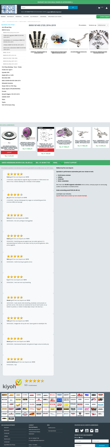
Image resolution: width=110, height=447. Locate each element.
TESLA (3, 99)
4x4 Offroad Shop (6, 27)
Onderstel (18, 16)
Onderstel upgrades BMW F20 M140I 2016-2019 (14, 36)
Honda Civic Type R (7, 69)
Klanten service (51, 427)
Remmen (3, 16)
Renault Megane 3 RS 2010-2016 (11, 94)
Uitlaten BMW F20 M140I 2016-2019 (14, 45)
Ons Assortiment (52, 430)
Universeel (43, 16)
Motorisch (10, 16)
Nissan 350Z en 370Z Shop (9, 86)
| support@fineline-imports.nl (53, 12)
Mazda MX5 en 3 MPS (7, 75)
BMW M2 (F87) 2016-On (9, 55)
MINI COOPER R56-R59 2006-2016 (11, 80)
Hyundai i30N (5, 72)
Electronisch (34, 16)
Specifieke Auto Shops (54, 16)
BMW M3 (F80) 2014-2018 (10, 64)
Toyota (3, 102)
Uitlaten (26, 16)
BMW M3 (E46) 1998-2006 (10, 58)
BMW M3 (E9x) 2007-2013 (10, 61)
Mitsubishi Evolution (7, 83)
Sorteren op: (99, 25)
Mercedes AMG (6, 78)
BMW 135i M (6, 52)
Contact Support (69, 163)
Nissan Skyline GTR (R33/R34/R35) (11, 89)
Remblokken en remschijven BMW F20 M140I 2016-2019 (14, 41)
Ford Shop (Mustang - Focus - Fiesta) (11, 67)
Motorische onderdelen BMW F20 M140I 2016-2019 (15, 48)
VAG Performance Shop (8, 105)
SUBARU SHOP (6, 97)
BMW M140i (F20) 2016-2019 (11, 32)
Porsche (4, 91)
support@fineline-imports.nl (37, 440)
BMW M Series (6, 30)
